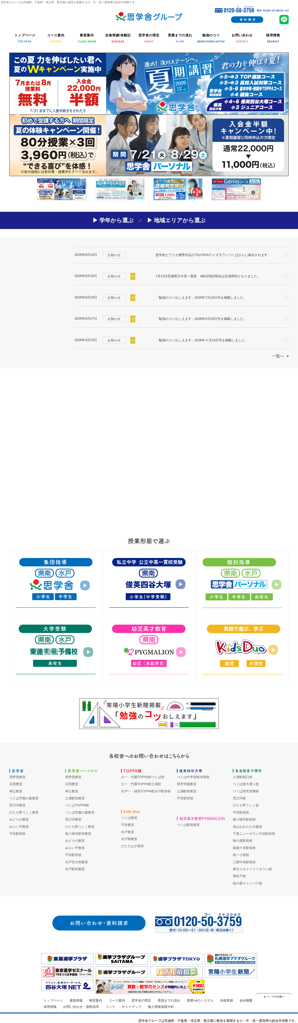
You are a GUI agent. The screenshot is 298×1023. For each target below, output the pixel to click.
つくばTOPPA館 (77, 805)
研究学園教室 (186, 784)
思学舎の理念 (141, 1000)
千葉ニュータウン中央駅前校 (254, 833)
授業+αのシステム (200, 1000)
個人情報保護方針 (161, 1007)
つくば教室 (129, 818)
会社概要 (246, 1000)
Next (280, 114)
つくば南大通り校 (246, 784)
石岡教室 (15, 784)
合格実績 (226, 1000)
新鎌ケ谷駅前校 (244, 848)
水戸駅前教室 (75, 869)
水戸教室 (127, 832)
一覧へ (278, 356)
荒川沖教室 (17, 805)
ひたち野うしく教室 (24, 812)
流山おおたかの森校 (247, 826)
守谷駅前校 (17, 833)
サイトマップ (131, 1007)
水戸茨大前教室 (76, 862)
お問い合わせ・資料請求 (81, 1007)
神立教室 (15, 791)
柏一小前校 (241, 855)
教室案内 (95, 1000)
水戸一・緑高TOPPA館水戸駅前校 (146, 791)
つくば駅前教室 (188, 825)
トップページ (53, 1000)
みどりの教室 (19, 819)
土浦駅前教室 (75, 798)
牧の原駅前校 (242, 840)
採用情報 (50, 1007)
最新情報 (76, 1000)
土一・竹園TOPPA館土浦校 (141, 784)
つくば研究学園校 (246, 791)
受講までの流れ (169, 1000)
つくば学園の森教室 (24, 798)
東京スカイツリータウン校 (252, 869)
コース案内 (117, 1000)
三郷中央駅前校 (244, 862)
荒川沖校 (239, 798)
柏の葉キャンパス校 (247, 883)
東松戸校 (239, 876)
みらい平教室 (19, 826)
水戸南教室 (129, 839)
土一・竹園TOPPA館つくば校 (142, 777)
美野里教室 (17, 777)
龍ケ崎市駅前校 (244, 819)
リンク (110, 1007)
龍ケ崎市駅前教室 (78, 833)
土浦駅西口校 (242, 777)
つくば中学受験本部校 (193, 777)
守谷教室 (127, 825)
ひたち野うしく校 (246, 805)
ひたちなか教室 (132, 846)
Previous (17, 114)
